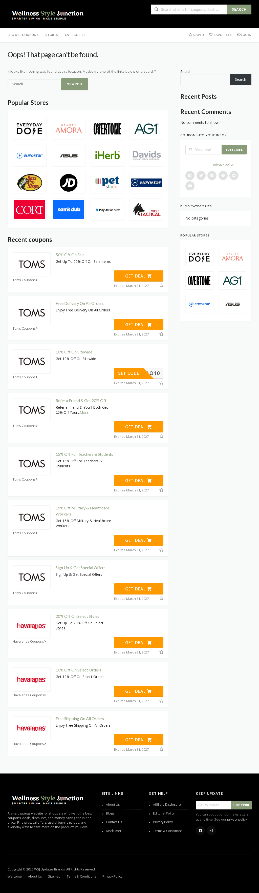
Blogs (110, 813)
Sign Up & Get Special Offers (80, 567)
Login (244, 34)
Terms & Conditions (167, 831)
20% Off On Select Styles (77, 616)
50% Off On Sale (70, 254)
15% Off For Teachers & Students (84, 454)
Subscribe (234, 149)
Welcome (15, 876)
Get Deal (138, 276)
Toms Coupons (26, 280)
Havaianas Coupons (30, 641)
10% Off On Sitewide (74, 351)
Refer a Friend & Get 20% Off (81, 400)
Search (239, 9)
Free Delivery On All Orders (80, 303)
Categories (75, 34)
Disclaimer (113, 831)
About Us (113, 804)
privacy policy (223, 164)
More (84, 412)
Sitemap (54, 876)
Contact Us (114, 822)
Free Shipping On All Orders (80, 718)
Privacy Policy (163, 822)
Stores (51, 34)
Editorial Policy (164, 813)
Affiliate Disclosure (167, 804)
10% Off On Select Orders (78, 669)
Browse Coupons (23, 34)
